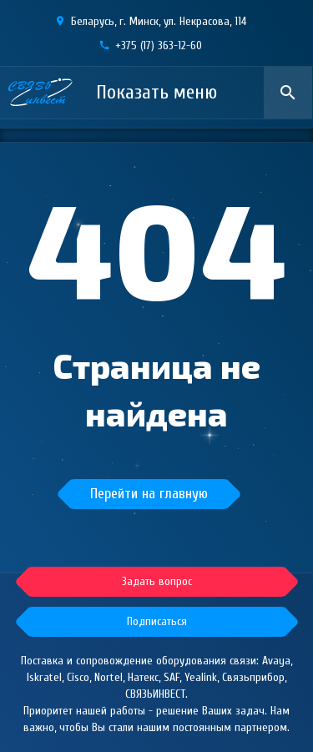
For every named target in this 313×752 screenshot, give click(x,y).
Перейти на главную (149, 493)
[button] (157, 622)
